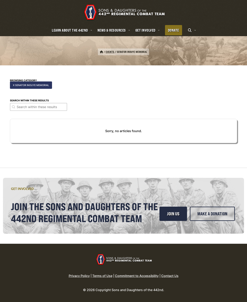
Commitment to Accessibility (137, 276)
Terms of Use (102, 276)
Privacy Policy (79, 276)
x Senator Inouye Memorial (31, 85)
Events (110, 51)
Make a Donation (212, 213)
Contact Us (169, 276)
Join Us (173, 213)
